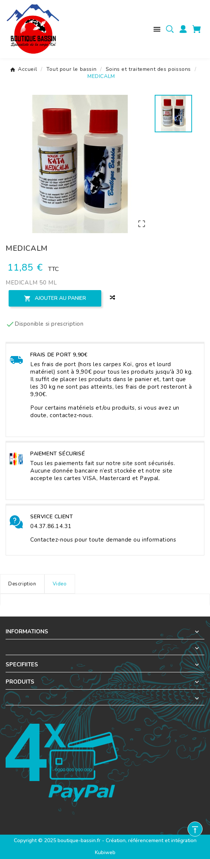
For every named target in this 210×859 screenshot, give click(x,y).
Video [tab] (60, 584)
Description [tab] (22, 584)
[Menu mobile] (157, 29)
